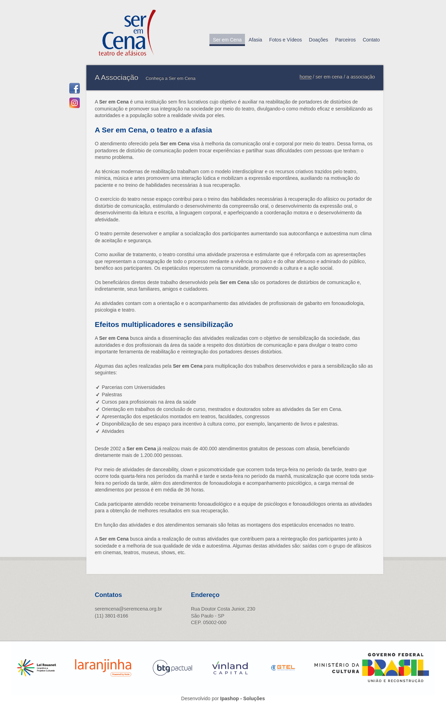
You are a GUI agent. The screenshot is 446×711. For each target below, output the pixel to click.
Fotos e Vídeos (285, 40)
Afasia (255, 40)
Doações (318, 40)
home (306, 76)
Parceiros (345, 40)
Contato (371, 40)
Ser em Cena (227, 40)
